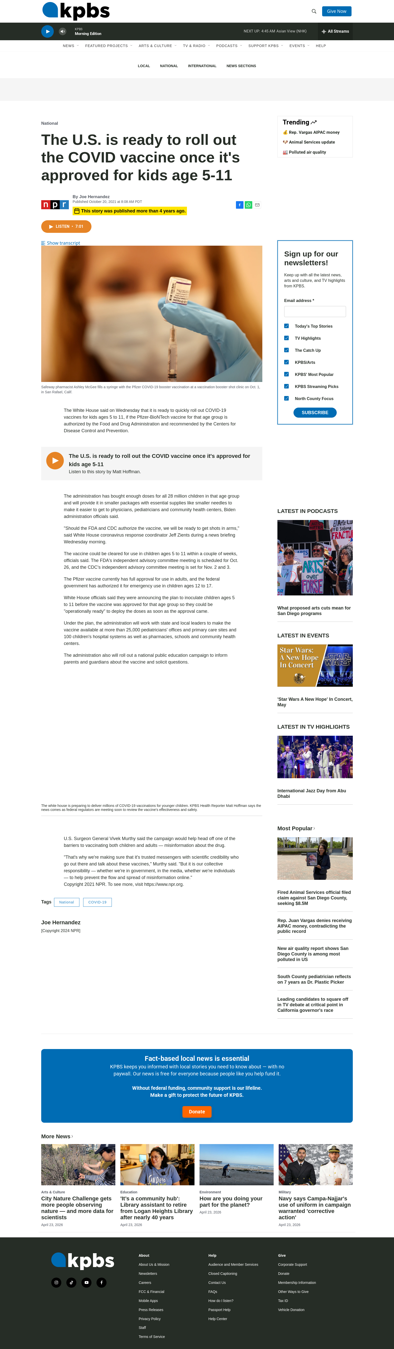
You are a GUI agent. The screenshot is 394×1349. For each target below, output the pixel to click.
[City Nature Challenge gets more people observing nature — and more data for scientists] (78, 1164)
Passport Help (219, 1310)
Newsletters (148, 1274)
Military (285, 1192)
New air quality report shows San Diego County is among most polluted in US (313, 954)
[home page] (74, 13)
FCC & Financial (151, 1292)
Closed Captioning (222, 1274)
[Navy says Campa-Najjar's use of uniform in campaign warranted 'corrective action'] (316, 1164)
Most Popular (296, 828)
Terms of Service (152, 1337)
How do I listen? (220, 1301)
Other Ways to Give (293, 1292)
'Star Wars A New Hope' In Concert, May (315, 702)
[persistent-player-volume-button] (62, 36)
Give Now (338, 13)
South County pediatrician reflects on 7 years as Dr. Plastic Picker (314, 979)
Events (297, 52)
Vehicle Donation (291, 1310)
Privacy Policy (150, 1319)
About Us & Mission (154, 1265)
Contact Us (217, 1283)
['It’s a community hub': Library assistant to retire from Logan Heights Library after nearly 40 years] (157, 1164)
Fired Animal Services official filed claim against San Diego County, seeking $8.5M (314, 898)
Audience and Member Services (233, 1265)
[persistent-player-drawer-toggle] (335, 36)
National (169, 66)
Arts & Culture (155, 52)
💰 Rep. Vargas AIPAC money (311, 132)
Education (128, 1192)
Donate (197, 1112)
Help (321, 52)
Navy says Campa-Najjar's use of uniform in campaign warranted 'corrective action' (315, 1208)
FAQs (212, 1292)
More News (57, 1136)
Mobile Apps (148, 1301)
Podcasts (227, 52)
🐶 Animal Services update (309, 142)
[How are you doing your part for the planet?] (237, 1164)
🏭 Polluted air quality (304, 152)
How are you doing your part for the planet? (231, 1201)
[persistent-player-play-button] (47, 36)
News (68, 52)
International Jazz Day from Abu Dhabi (311, 793)
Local (144, 66)
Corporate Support (292, 1265)
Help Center (217, 1319)
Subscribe (315, 412)
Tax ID (283, 1301)
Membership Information (297, 1283)
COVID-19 (97, 902)
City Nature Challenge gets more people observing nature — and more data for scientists (77, 1208)
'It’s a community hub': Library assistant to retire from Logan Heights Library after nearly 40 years (156, 1208)
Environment (210, 1192)
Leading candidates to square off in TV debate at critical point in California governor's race (312, 1005)
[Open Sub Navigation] (78, 52)
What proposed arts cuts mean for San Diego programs (314, 610)
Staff (142, 1328)
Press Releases (151, 1310)
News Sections (241, 66)
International (202, 66)
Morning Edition (88, 38)
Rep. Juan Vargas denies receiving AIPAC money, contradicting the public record (314, 926)
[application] (151, 740)
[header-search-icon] (314, 13)
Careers (145, 1283)
